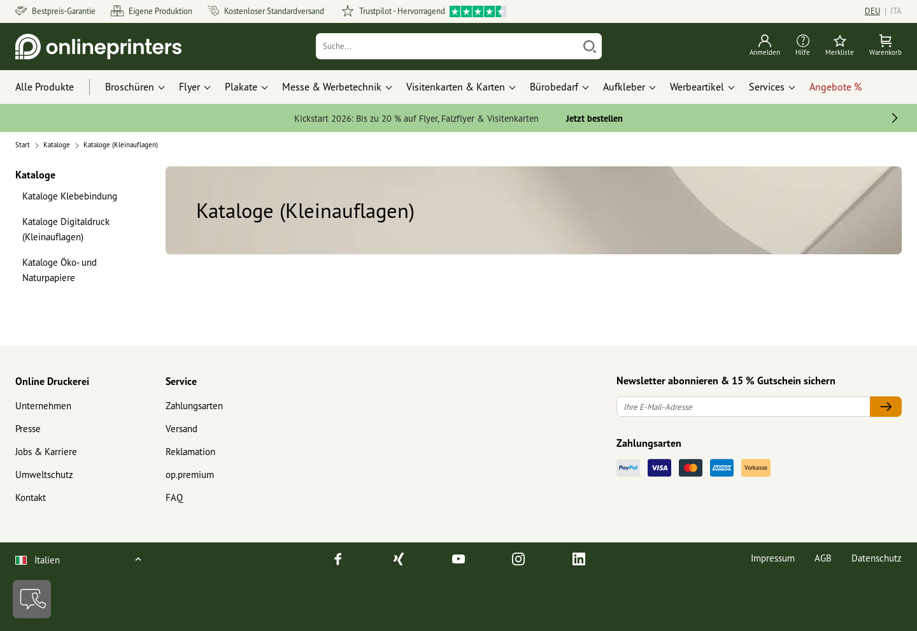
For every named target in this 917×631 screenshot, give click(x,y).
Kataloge (35, 174)
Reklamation (190, 452)
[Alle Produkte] (56, 87)
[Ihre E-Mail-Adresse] (743, 406)
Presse (28, 429)
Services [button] (767, 86)
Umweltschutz (44, 474)
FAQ (174, 497)
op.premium (190, 474)
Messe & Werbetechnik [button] (331, 86)
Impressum (773, 558)
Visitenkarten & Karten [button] (455, 86)
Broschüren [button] (129, 86)
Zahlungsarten (194, 406)
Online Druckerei (52, 381)
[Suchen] (589, 46)
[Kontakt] (32, 599)
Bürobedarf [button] (554, 86)
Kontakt (30, 497)
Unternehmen (43, 406)
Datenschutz (876, 558)
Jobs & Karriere (46, 452)
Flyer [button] (189, 86)
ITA (896, 11)
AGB (823, 558)
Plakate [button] (241, 86)
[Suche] (447, 46)
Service (181, 381)
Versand (181, 429)
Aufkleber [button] (624, 86)
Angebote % (835, 86)
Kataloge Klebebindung (69, 196)
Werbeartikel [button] (697, 86)
